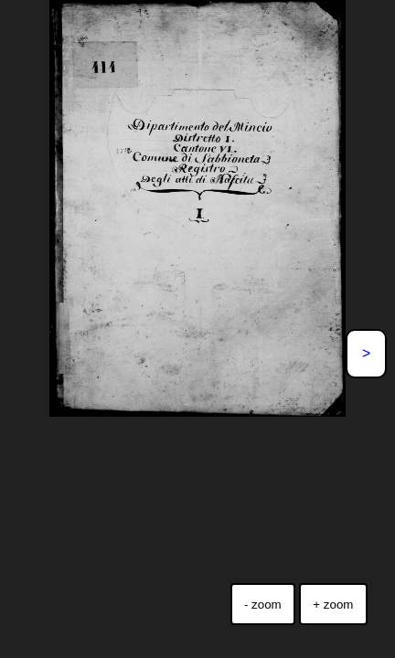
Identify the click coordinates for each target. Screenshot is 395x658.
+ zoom (333, 604)
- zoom (263, 604)
